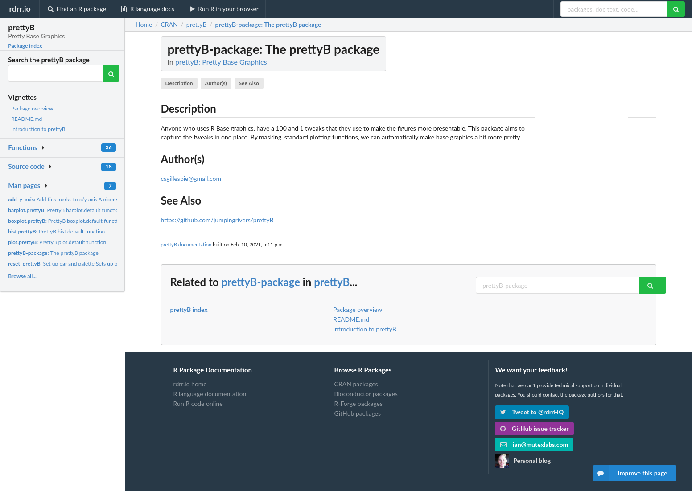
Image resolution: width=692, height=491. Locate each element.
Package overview (32, 108)
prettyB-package (260, 281)
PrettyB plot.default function (57, 242)
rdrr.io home (190, 384)
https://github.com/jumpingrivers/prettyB (217, 220)
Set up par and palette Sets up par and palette (78, 263)
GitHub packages (357, 413)
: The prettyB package (268, 24)
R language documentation (210, 393)
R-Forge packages (358, 403)
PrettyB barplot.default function (65, 210)
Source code (26, 166)
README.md (26, 118)
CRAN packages (356, 384)
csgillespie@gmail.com (191, 178)
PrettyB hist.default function (56, 231)
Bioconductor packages (366, 393)
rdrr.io (19, 8)
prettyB (332, 281)
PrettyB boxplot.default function (66, 220)
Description (179, 83)
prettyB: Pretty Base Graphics (221, 61)
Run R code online (198, 403)
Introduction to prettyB (38, 129)
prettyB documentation (186, 244)
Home (144, 24)
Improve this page (630, 473)
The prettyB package (53, 253)
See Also (249, 83)
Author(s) (216, 83)
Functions (22, 147)
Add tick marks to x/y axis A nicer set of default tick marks (90, 199)
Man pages (24, 185)
